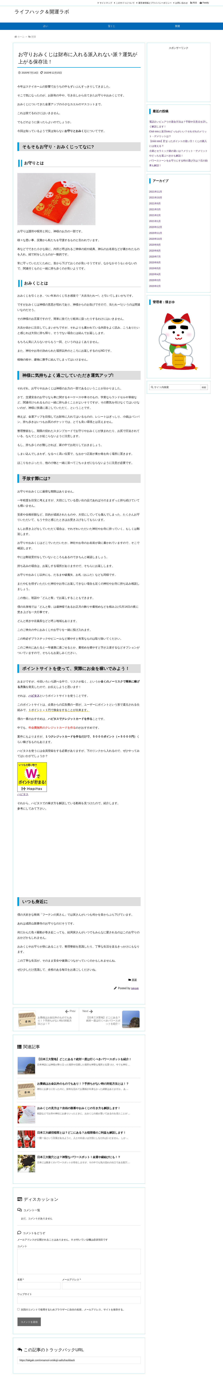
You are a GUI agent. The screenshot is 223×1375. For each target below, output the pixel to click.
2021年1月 (155, 221)
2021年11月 (155, 191)
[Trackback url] (79, 1360)
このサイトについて (125, 3)
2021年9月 (155, 203)
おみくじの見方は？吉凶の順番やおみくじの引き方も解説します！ (78, 1108)
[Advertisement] (178, 74)
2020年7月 (155, 256)
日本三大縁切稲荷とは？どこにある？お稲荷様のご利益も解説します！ (81, 1132)
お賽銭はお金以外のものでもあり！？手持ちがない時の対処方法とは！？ (83, 1083)
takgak (135, 988)
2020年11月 (155, 233)
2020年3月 (155, 280)
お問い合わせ (181, 3)
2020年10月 (155, 238)
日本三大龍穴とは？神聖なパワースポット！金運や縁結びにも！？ (78, 1157)
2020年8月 (155, 250)
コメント (22, 1246)
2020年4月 (155, 274)
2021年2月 (155, 215)
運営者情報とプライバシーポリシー (155, 3)
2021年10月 (155, 197)
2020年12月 (155, 227)
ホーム (21, 36)
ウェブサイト (24, 1294)
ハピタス (22, 794)
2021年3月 (155, 209)
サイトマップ (106, 3)
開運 (33, 36)
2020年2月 (155, 286)
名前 (20, 1279)
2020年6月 (155, 262)
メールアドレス (71, 1279)
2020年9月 (155, 244)
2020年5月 (155, 268)
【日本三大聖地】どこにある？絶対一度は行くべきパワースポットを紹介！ (84, 1059)
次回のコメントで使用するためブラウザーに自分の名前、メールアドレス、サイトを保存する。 (73, 1309)
